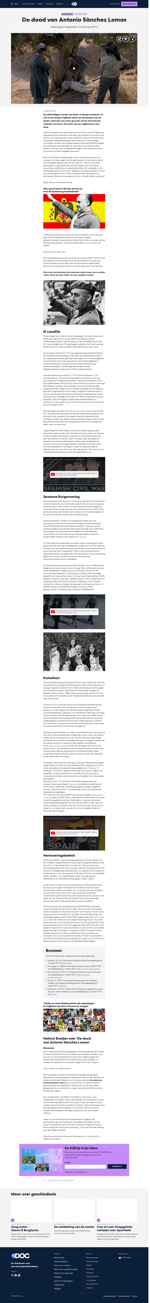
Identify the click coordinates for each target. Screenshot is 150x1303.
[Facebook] (15, 1275)
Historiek (82, 537)
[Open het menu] (15, 4)
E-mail (67, 1163)
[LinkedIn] (19, 1275)
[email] (85, 1167)
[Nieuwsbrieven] (129, 4)
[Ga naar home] (74, 4)
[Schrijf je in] (117, 1166)
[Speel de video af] (74, 68)
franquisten (73, 784)
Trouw (54, 995)
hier (85, 1136)
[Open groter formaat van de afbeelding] (74, 211)
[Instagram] (12, 1275)
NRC (65, 986)
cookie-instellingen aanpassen (66, 475)
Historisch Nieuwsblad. (90, 969)
